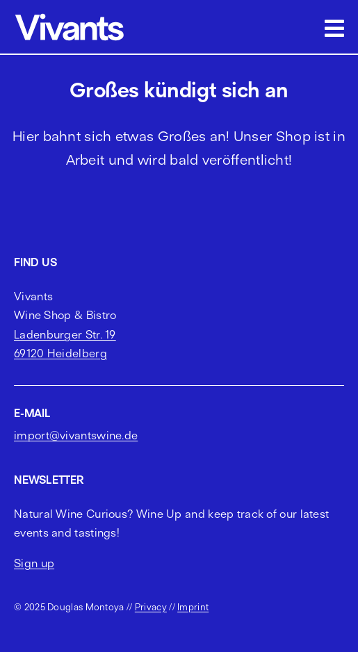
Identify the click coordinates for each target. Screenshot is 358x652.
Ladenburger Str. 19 (65, 334)
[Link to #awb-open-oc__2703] (334, 28)
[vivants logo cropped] (69, 15)
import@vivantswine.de (76, 435)
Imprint (193, 606)
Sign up (34, 563)
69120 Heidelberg (60, 353)
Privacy (151, 606)
